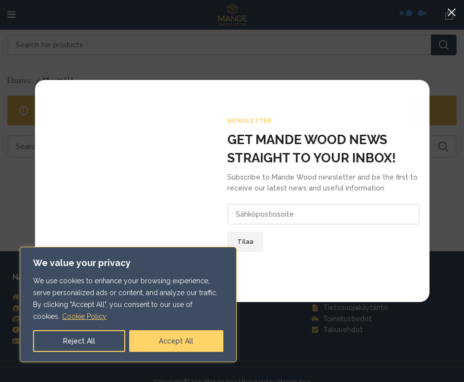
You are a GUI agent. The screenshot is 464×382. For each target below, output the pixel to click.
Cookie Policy (84, 316)
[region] (128, 304)
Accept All (176, 341)
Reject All (79, 341)
